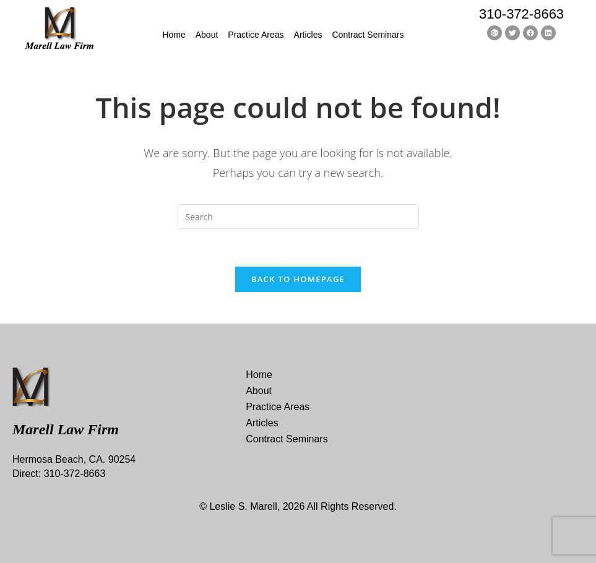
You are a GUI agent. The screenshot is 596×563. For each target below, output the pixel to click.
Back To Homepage (298, 279)
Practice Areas (255, 35)
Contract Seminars (368, 35)
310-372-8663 (521, 14)
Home (173, 35)
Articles (308, 35)
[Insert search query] (298, 216)
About (207, 35)
